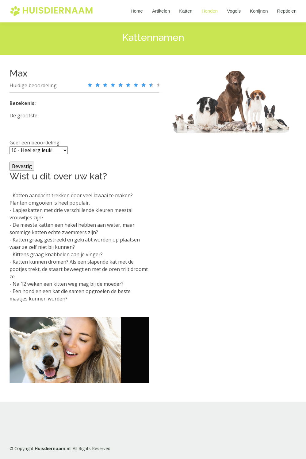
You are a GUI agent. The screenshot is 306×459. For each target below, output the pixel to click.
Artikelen (161, 11)
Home (137, 11)
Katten (185, 11)
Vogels (234, 11)
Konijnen (259, 11)
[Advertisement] (211, 236)
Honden (210, 11)
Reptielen (286, 11)
